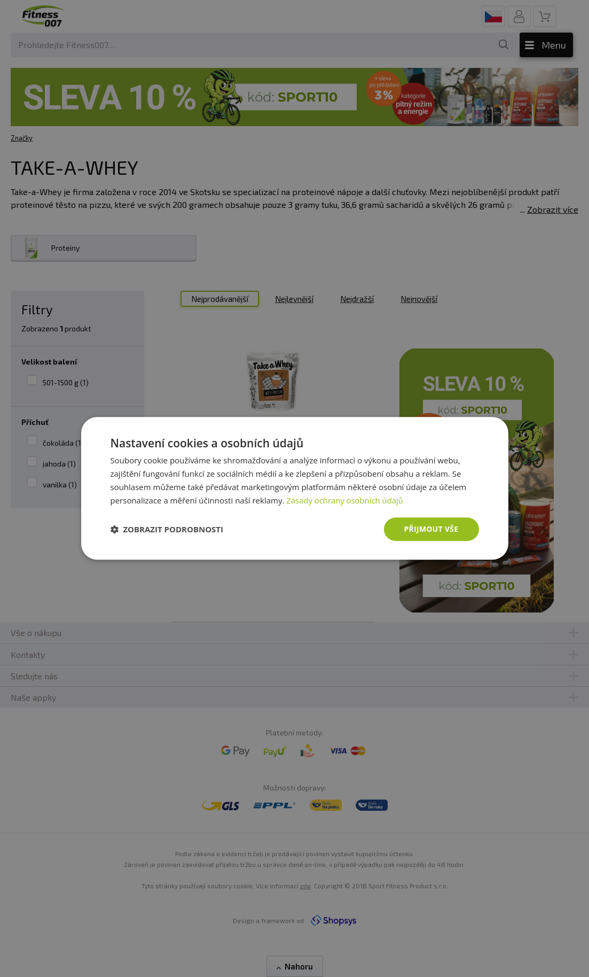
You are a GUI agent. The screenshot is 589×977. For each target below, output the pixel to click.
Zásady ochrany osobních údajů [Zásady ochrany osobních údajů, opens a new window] (345, 500)
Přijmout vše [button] (430, 529)
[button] (167, 529)
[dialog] (294, 488)
